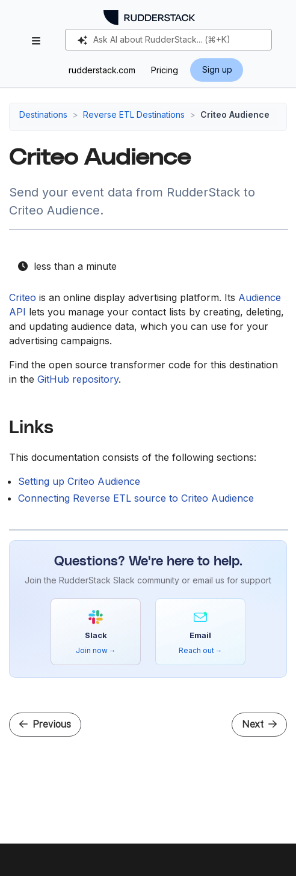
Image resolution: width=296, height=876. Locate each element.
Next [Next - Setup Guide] (259, 724)
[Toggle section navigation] (36, 40)
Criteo (22, 297)
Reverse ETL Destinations (134, 114)
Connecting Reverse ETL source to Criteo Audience (136, 498)
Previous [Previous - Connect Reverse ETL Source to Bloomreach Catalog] (45, 724)
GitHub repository (78, 379)
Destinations (43, 114)
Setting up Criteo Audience (79, 481)
